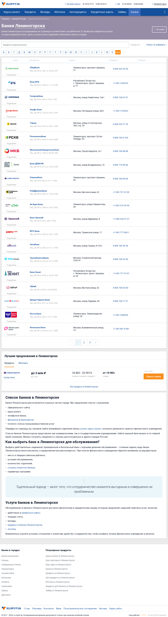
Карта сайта (115, 608)
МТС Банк (35, 231)
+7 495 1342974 (120, 83)
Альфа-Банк (36, 109)
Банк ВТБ (34, 82)
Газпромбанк (36, 96)
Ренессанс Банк (38, 327)
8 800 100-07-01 (120, 97)
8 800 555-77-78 (120, 124)
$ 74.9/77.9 (88, 4)
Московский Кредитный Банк (44, 150)
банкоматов (27, 419)
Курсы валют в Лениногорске (60, 556)
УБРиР (33, 286)
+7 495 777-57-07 (121, 273)
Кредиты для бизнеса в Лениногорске (64, 586)
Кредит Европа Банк (40, 300)
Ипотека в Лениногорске (58, 582)
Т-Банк (33, 123)
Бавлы (4, 590)
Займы (122, 12)
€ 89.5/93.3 (101, 4)
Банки (134, 12)
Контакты (49, 608)
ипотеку (12, 528)
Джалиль (6, 595)
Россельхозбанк (38, 136)
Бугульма (6, 577)
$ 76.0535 (127, 4)
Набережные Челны (11, 564)
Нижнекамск (7, 569)
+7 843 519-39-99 (121, 205)
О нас (27, 608)
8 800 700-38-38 (120, 246)
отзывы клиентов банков (21, 467)
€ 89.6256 (138, 4)
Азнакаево (6, 586)
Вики (58, 608)
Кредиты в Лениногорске (58, 573)
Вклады (45, 12)
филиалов (13, 419)
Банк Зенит (35, 272)
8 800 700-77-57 (120, 301)
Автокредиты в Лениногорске (60, 577)
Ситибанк (34, 244)
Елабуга (5, 582)
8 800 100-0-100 (120, 137)
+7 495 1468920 (120, 315)
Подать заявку (153, 376)
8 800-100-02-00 (120, 288)
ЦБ (118, 4)
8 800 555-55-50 (120, 69)
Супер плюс (9, 377)
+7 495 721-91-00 (121, 192)
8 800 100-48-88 (120, 151)
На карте (160, 29)
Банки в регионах (9, 556)
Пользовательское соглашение (80, 608)
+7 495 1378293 (120, 111)
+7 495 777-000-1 (121, 232)
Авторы (103, 608)
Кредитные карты (102, 12)
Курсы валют (12, 12)
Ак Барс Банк (36, 204)
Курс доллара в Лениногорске (60, 560)
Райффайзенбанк (38, 191)
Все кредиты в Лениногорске (84, 386)
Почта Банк (35, 313)
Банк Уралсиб (36, 217)
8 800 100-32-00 (120, 259)
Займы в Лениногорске (57, 590)
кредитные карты (31, 512)
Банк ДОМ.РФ (36, 163)
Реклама (36, 608)
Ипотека (60, 12)
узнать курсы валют (90, 428)
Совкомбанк (36, 177)
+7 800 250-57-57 (121, 219)
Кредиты (30, 12)
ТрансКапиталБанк (39, 258)
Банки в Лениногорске (57, 569)
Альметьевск (7, 573)
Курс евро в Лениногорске (58, 564)
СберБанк (35, 67)
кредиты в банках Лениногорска (25, 524)
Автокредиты (77, 12)
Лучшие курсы (73, 4)
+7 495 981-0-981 (121, 329)
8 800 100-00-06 (120, 178)
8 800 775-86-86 (120, 165)
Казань (5, 560)
